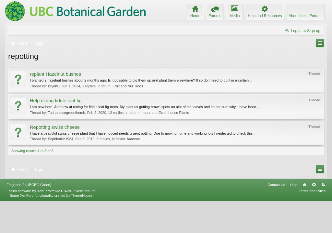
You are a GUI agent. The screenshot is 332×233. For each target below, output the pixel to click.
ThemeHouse (81, 227)
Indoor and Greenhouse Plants (164, 113)
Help (293, 216)
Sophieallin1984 (60, 139)
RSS (323, 216)
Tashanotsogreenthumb (66, 113)
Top (314, 216)
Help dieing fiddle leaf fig (56, 100)
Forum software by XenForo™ (51, 223)
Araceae (133, 139)
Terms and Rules (312, 223)
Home (304, 216)
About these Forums (305, 16)
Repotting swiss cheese (55, 127)
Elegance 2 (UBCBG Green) (28, 216)
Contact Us (276, 216)
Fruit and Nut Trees (128, 86)
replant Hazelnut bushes (55, 74)
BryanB (54, 86)
